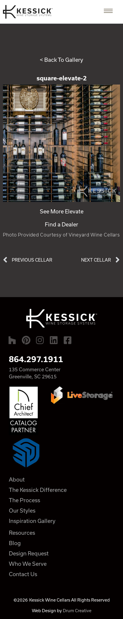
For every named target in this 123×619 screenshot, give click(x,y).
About (17, 479)
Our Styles (22, 510)
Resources (22, 533)
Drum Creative (77, 610)
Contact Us (23, 574)
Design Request (29, 553)
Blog (15, 543)
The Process (24, 500)
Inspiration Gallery (32, 521)
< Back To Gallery (61, 59)
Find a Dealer (61, 224)
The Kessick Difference (38, 490)
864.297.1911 (36, 359)
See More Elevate (61, 211)
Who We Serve (28, 564)
